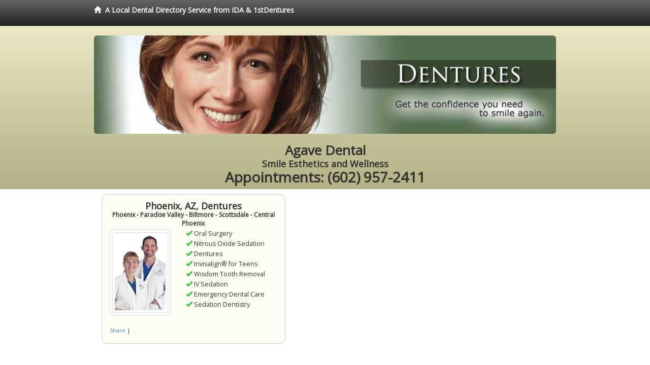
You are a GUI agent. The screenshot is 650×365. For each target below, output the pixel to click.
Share (117, 330)
